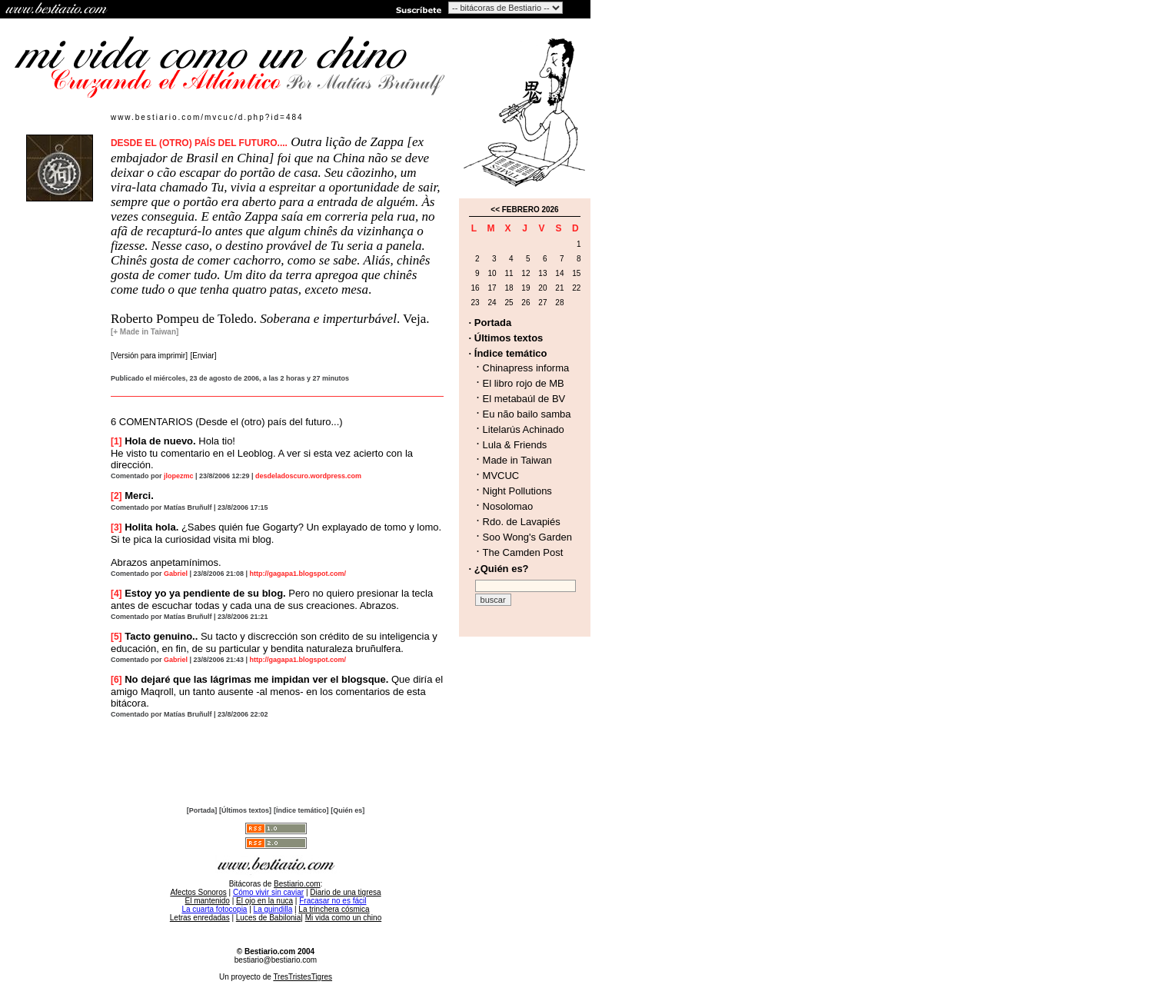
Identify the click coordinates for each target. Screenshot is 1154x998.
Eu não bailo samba (527, 414)
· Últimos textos (506, 338)
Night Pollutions (517, 491)
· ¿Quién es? (499, 568)
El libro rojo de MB (523, 383)
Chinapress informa (526, 368)
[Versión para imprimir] (149, 355)
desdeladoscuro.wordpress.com (308, 476)
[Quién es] (347, 810)
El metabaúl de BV (524, 398)
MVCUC (501, 475)
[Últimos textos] (245, 810)
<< (495, 209)
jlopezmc (179, 476)
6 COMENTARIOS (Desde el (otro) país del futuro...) (227, 421)
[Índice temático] (301, 810)
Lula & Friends (515, 445)
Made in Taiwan (517, 460)
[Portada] (202, 810)
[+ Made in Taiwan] (144, 332)
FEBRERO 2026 (530, 209)
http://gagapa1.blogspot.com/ (298, 573)
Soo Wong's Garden (527, 537)
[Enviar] (204, 355)
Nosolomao (508, 506)
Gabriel (176, 573)
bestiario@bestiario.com (275, 960)
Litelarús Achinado (523, 429)
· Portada (490, 322)
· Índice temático (508, 353)
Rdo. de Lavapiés (521, 521)
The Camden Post (523, 552)
